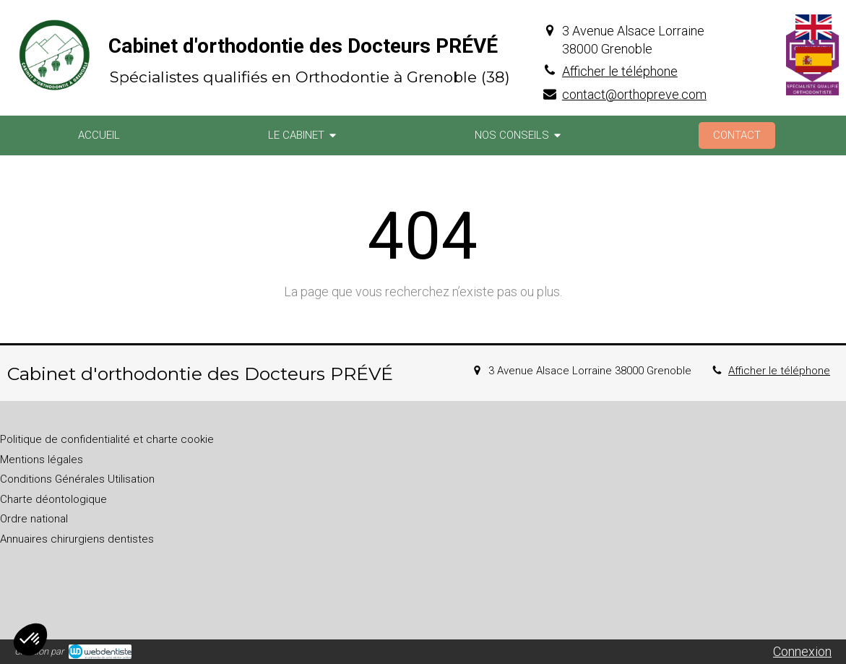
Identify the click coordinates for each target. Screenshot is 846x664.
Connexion (802, 651)
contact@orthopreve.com (634, 94)
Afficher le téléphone (620, 71)
